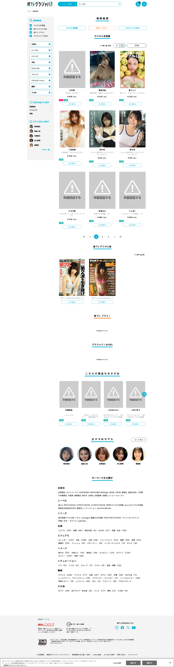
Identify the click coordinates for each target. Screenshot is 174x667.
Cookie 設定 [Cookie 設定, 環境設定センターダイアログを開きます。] (117, 663)
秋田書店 (61, 492)
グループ (87, 565)
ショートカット (108, 540)
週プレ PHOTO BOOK (66, 505)
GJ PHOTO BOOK (97, 505)
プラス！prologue (82, 517)
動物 (111, 590)
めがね (104, 530)
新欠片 (84, 495)
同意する (149, 663)
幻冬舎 (117, 492)
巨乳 (81, 540)
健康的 (64, 543)
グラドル (65, 575)
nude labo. (82, 521)
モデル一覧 (45, 150)
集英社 (124, 492)
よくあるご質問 (108, 654)
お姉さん (78, 552)
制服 (78, 530)
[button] (144, 394)
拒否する (133, 663)
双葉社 (105, 495)
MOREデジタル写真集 (113, 505)
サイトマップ (132, 654)
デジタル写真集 (39, 25)
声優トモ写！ (63, 521)
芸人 (96, 581)
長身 (135, 540)
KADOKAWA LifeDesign (99, 492)
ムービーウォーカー (116, 495)
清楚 (63, 556)
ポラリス (73, 521)
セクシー (138, 552)
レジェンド (83, 581)
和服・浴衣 (119, 530)
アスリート (109, 581)
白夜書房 (97, 495)
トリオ (74, 565)
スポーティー (95, 543)
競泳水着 (90, 530)
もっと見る (139, 440)
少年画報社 (62, 495)
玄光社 (111, 492)
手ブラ (64, 590)
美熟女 (92, 552)
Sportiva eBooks (103, 508)
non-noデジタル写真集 (132, 505)
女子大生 (130, 575)
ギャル (132, 543)
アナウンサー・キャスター (105, 578)
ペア (63, 565)
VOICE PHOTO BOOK (111, 517)
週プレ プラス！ (39, 32)
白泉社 (91, 495)
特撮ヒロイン (66, 581)
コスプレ (65, 530)
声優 (118, 575)
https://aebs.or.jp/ (55, 643)
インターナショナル (115, 543)
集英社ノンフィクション (86, 508)
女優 (94, 575)
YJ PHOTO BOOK (82, 505)
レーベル (34, 50)
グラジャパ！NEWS (41, 36)
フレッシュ (78, 543)
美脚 (124, 540)
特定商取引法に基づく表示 (81, 654)
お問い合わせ (121, 654)
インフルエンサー (130, 578)
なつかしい (107, 552)
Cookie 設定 (97, 654)
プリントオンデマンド (129, 517)
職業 (33, 86)
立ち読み (72, 104)
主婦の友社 (132, 492)
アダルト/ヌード (124, 581)
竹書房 (70, 495)
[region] (87, 663)
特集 (31, 113)
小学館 (140, 492)
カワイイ (122, 552)
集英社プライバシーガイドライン (58, 654)
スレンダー (66, 540)
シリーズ (34, 56)
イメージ (34, 74)
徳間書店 (77, 495)
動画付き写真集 (96, 517)
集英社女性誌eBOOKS (67, 508)
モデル (106, 575)
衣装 (33, 62)
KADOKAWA (84, 492)
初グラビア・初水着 (82, 590)
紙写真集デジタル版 (66, 517)
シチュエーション (37, 80)
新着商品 (33, 106)
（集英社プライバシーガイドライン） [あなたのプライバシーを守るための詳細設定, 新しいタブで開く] (15, 665)
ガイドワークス (72, 492)
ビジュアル (35, 68)
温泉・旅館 (114, 565)
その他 (33, 92)
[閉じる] (170, 662)
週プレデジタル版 (40, 29)
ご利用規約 (40, 654)
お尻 (93, 540)
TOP (28, 11)
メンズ (100, 590)
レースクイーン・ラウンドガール (74, 578)
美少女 (64, 552)
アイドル (81, 575)
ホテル (99, 565)
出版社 (33, 44)
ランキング (33, 110)
